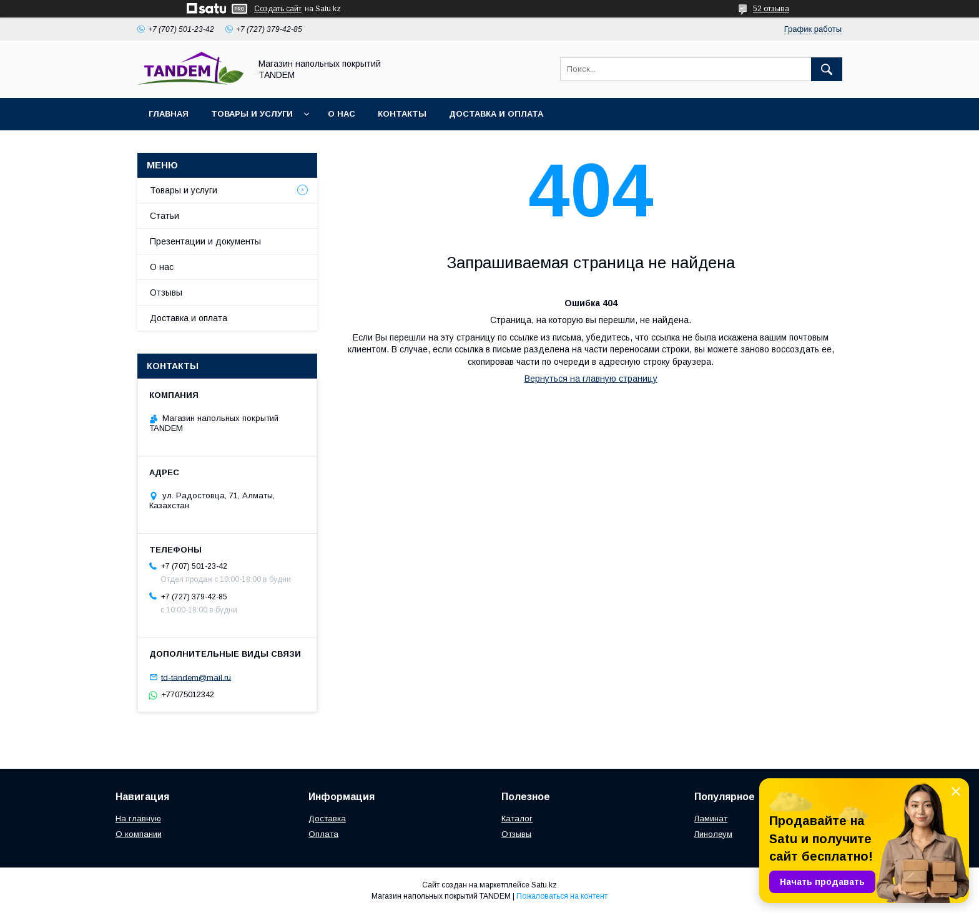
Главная (169, 113)
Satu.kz (544, 885)
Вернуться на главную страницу (590, 379)
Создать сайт (278, 8)
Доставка (327, 818)
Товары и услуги (252, 113)
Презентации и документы (205, 241)
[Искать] (826, 69)
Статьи (164, 216)
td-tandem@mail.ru (196, 677)
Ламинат (710, 818)
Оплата (323, 834)
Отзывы (166, 292)
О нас (341, 113)
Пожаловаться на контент (562, 896)
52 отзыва (771, 8)
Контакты (402, 113)
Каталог (517, 818)
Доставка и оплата (496, 113)
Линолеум (713, 834)
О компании (139, 834)
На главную (138, 818)
